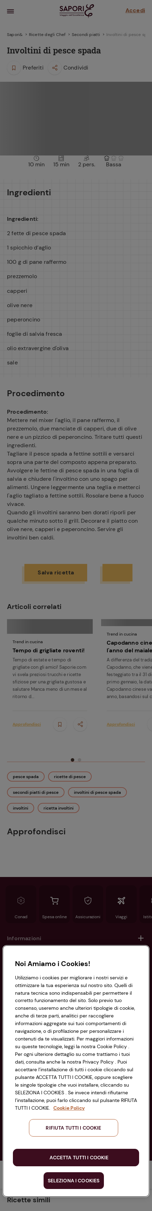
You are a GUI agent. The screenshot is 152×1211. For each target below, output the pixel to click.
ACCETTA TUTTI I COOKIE (79, 1157)
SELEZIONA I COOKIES (74, 1180)
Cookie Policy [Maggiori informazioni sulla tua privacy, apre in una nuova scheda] (69, 1108)
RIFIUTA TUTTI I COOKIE (73, 1128)
